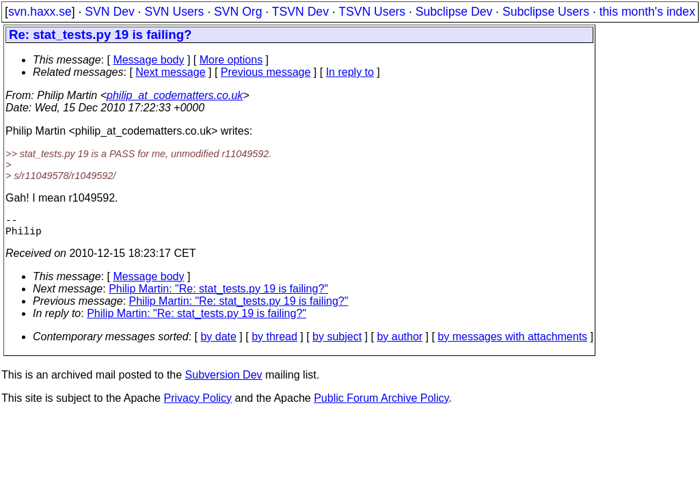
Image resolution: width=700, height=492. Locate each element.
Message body (148, 60)
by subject (337, 342)
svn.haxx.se (40, 11)
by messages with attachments (512, 342)
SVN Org (238, 11)
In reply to (350, 72)
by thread (274, 342)
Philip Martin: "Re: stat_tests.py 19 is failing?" (218, 294)
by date (218, 342)
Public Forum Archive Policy (381, 403)
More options (231, 60)
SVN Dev (109, 11)
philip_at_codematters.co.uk (175, 95)
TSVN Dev (300, 11)
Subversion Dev (223, 380)
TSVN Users (371, 11)
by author (399, 342)
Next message (170, 72)
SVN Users (174, 11)
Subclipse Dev (454, 11)
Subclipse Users (545, 11)
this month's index (647, 11)
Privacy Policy (197, 403)
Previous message (266, 72)
